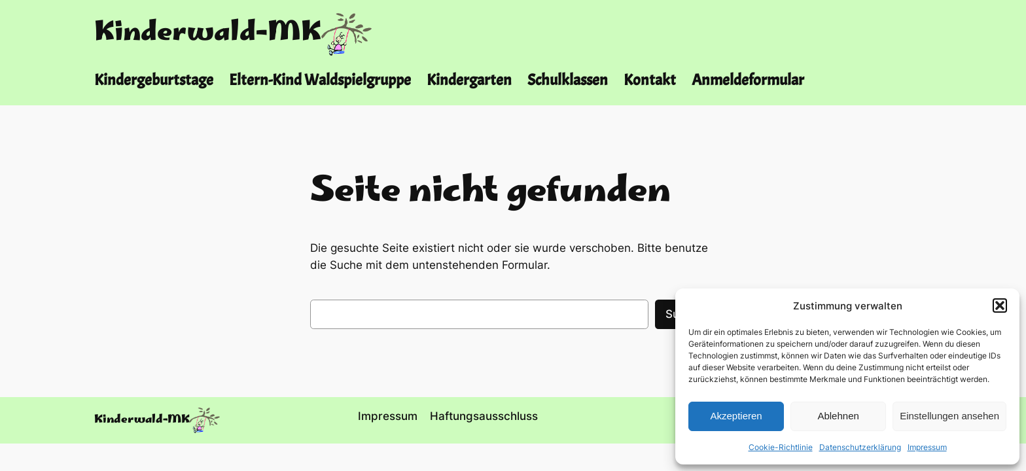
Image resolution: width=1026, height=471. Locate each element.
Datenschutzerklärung (860, 447)
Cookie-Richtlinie (781, 447)
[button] (999, 305)
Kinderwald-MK (207, 34)
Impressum (927, 447)
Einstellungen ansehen (949, 415)
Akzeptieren (736, 415)
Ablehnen (837, 415)
